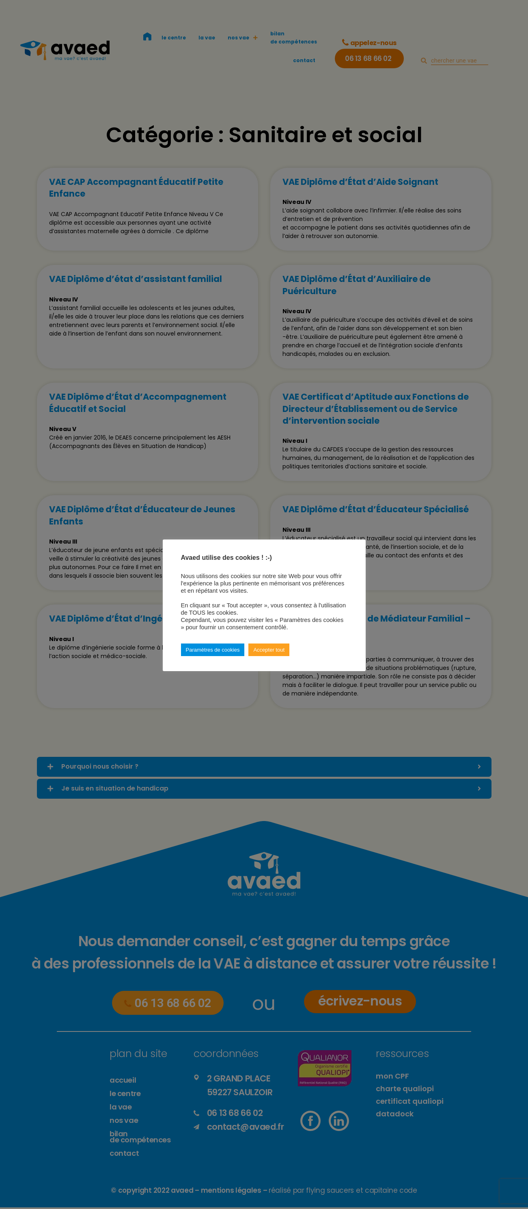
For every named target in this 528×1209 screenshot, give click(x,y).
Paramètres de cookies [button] (213, 650)
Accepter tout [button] (268, 650)
